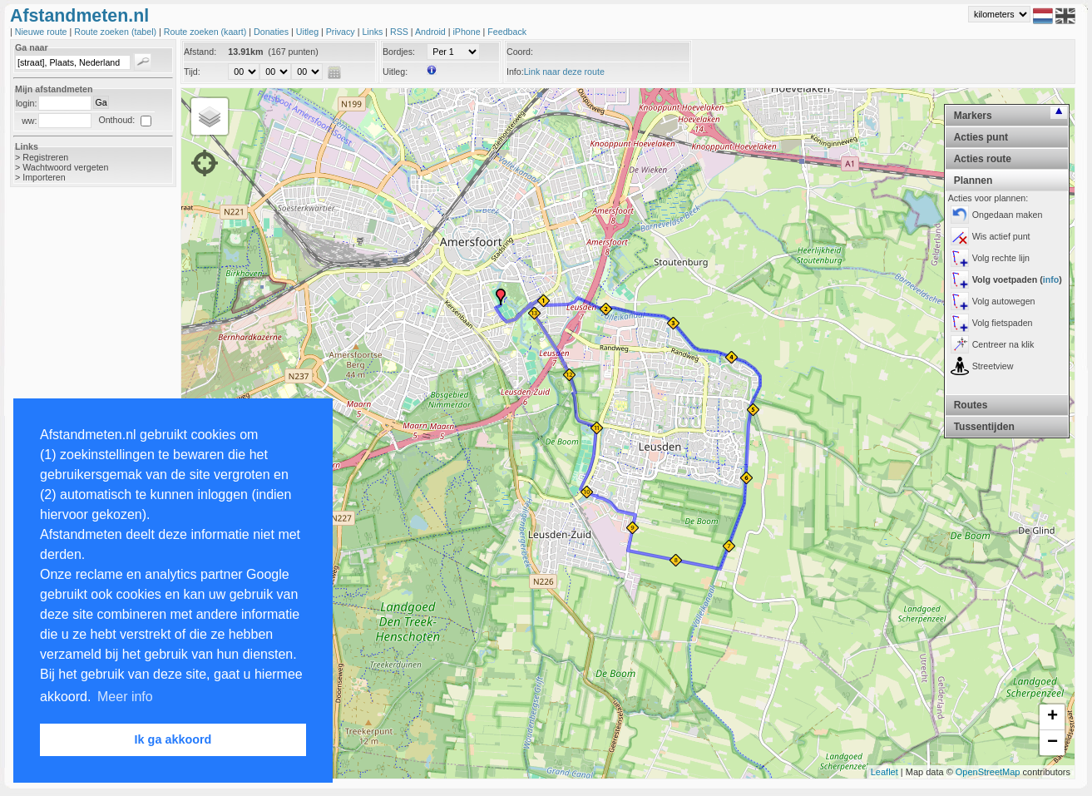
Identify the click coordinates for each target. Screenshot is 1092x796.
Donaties (272, 32)
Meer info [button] (125, 697)
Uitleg (308, 32)
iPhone (467, 32)
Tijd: (192, 72)
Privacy (342, 32)
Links (373, 32)
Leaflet (884, 772)
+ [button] (1052, 717)
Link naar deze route (564, 72)
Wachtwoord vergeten (65, 167)
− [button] (1052, 742)
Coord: (519, 52)
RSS (400, 32)
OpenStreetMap (988, 772)
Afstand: (200, 52)
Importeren (44, 177)
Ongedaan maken (1007, 215)
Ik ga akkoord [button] (173, 739)
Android (431, 32)
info (1051, 279)
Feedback (506, 32)
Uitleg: (395, 72)
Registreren (45, 157)
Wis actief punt (1001, 236)
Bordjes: (399, 52)
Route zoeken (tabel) (116, 32)
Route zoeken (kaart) (206, 32)
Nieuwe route (42, 32)
